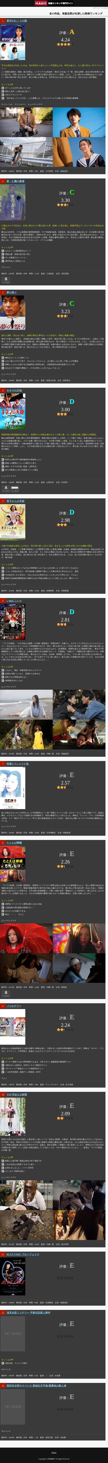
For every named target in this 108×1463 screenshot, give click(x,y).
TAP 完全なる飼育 (17, 1094)
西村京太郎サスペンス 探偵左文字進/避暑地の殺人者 (36, 1385)
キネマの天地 (14, 390)
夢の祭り (12, 292)
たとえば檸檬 (14, 842)
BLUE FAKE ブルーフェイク (23, 1254)
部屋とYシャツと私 (18, 763)
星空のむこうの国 (17, 20)
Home (54, 1453)
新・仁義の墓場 (15, 181)
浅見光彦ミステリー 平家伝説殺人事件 (28, 1312)
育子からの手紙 (15, 501)
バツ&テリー (14, 1006)
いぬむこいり (14, 600)
